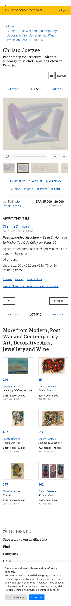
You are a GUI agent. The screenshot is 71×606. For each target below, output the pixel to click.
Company (10, 554)
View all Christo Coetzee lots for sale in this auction (31, 286)
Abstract (7, 279)
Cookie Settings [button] (15, 597)
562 (41, 484)
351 (41, 380)
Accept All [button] (36, 597)
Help (7, 561)
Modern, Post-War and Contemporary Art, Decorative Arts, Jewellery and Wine (34, 33)
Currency (53, 181)
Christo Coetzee (16, 226)
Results (61, 75)
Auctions (8, 26)
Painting (19, 279)
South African (34, 279)
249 (5, 380)
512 (41, 432)
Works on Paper (17, 40)
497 (5, 432)
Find (6, 546)
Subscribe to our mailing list (25, 539)
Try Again (62, 10)
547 (5, 484)
